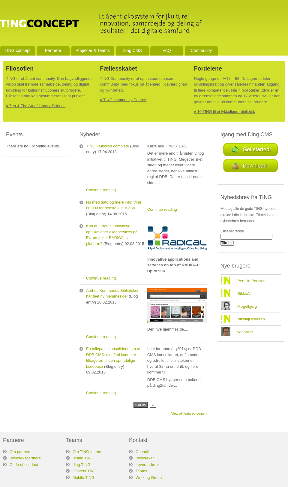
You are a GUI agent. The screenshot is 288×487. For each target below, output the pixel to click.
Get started (250, 149)
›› (153, 405)
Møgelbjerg (247, 306)
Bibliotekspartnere (25, 458)
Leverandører (147, 464)
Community (201, 50)
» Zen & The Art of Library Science (35, 106)
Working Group (149, 477)
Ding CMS (132, 50)
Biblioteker (145, 458)
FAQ (167, 50)
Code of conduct (24, 464)
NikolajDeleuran (251, 319)
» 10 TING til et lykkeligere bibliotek (224, 111)
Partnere (53, 50)
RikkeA (243, 293)
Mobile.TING (83, 477)
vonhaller (245, 332)
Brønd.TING (83, 458)
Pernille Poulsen (251, 281)
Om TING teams (87, 451)
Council (142, 451)
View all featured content (189, 413)
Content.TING (85, 471)
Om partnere (21, 451)
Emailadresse (232, 231)
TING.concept (17, 50)
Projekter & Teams (93, 50)
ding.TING (81, 464)
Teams (141, 471)
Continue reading (101, 190)
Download (250, 165)
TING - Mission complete (107, 146)
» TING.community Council (123, 100)
